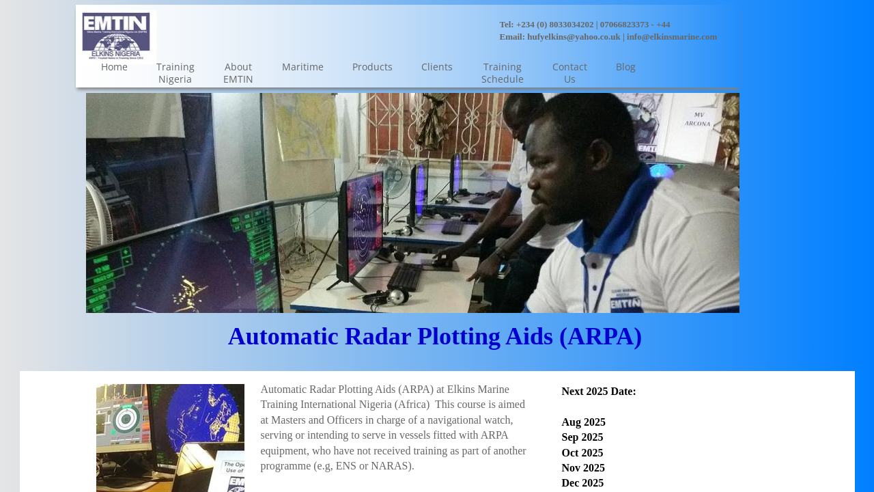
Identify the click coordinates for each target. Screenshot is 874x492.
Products (372, 66)
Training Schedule (502, 72)
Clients (437, 66)
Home (114, 66)
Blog (626, 66)
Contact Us (569, 72)
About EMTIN (238, 72)
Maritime (303, 66)
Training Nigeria (175, 72)
